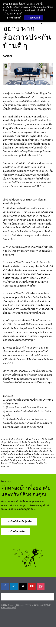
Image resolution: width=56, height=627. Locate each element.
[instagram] (41, 586)
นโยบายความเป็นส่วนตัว (41, 605)
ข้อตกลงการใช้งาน (23, 605)
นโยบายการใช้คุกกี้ (8, 608)
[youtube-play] (32, 586)
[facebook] (5, 586)
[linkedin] (14, 586)
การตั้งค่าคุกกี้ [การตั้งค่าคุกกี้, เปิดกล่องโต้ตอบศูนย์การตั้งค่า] (14, 18)
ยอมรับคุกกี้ (35, 18)
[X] (23, 586)
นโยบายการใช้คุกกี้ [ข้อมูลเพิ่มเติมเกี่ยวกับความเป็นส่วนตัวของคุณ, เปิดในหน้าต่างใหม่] (13, 14)
